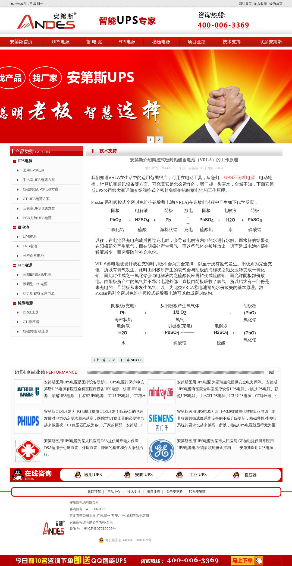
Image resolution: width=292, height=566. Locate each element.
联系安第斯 (197, 492)
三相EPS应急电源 (37, 274)
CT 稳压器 (31, 322)
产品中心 (113, 492)
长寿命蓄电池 (33, 256)
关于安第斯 (174, 492)
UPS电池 (30, 237)
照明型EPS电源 (35, 284)
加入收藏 (260, 4)
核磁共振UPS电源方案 (40, 189)
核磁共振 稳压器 (36, 331)
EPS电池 (30, 246)
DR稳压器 (31, 312)
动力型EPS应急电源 (39, 293)
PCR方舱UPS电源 (37, 218)
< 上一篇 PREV (104, 360)
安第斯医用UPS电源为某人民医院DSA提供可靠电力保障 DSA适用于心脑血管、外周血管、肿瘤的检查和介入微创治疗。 (93, 448)
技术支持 (108, 151)
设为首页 (275, 4)
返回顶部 (94, 492)
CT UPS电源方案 (36, 199)
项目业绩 (153, 492)
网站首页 (245, 4)
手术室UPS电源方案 (39, 180)
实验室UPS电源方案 (39, 208)
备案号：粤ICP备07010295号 (93, 529)
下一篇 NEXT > (131, 360)
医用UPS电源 (33, 170)
